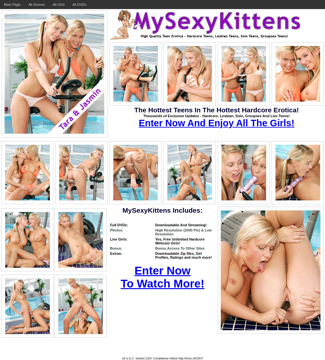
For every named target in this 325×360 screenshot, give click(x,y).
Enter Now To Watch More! (163, 277)
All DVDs (79, 4)
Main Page (12, 4)
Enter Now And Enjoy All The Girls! (216, 123)
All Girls (59, 4)
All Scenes (36, 4)
